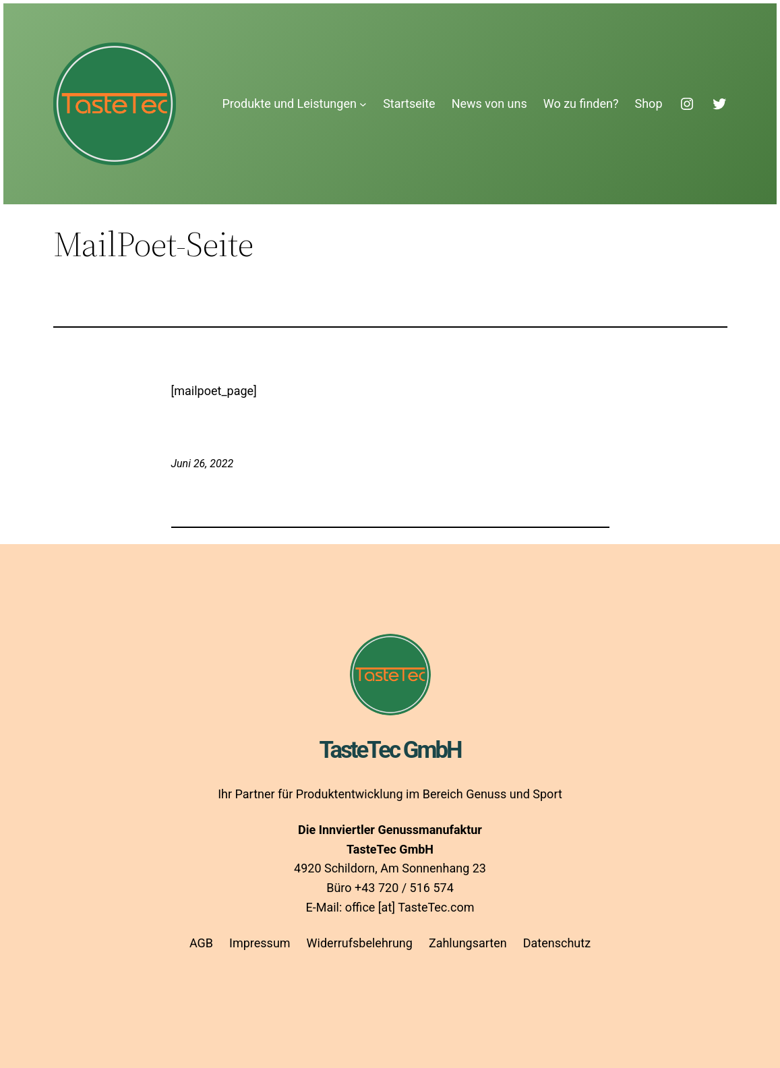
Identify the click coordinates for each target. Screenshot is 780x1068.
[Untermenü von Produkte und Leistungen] (363, 104)
